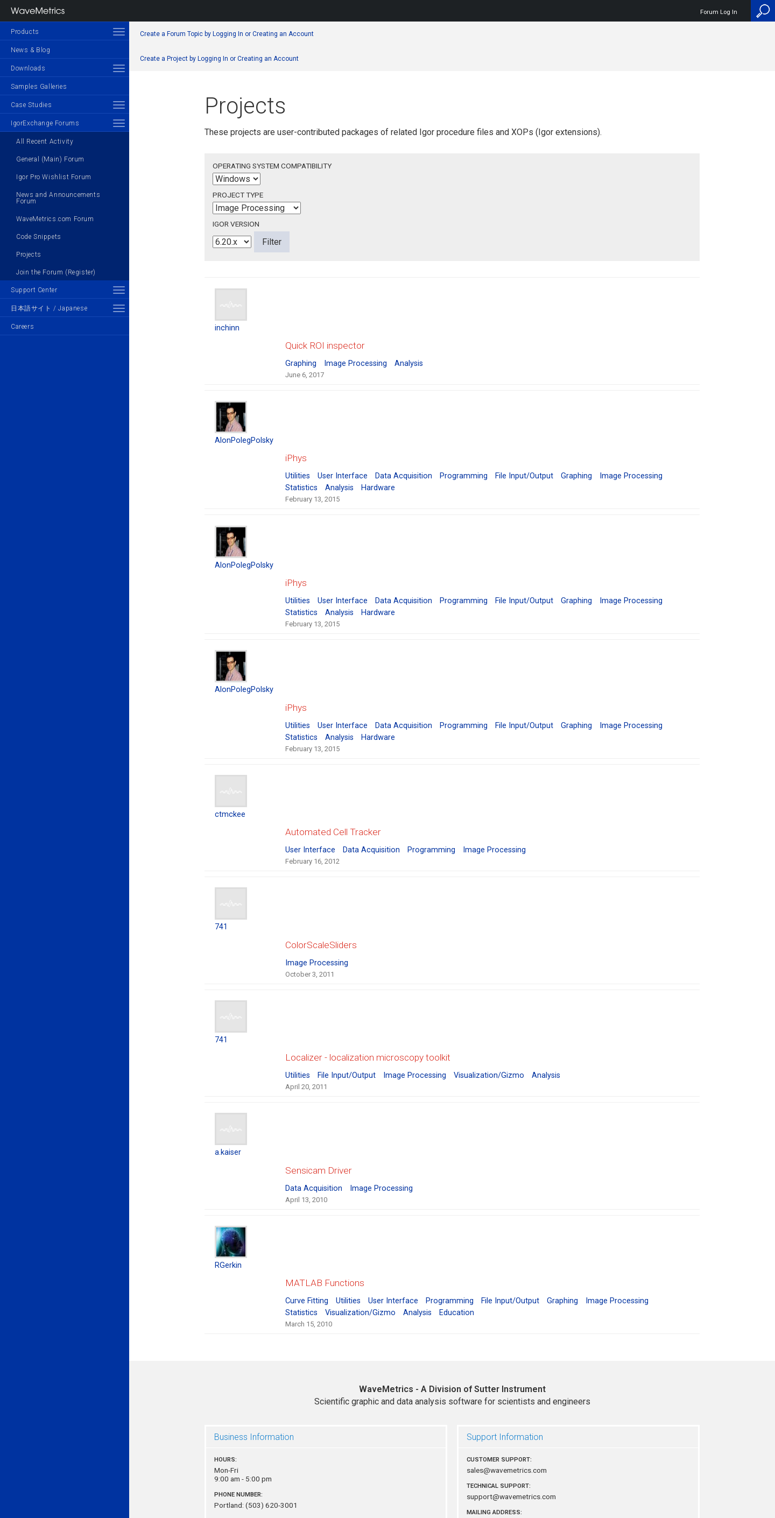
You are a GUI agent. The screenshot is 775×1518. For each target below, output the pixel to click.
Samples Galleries (39, 86)
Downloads (28, 68)
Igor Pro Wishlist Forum (53, 177)
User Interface (343, 456)
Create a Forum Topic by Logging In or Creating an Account (227, 34)
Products (25, 32)
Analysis (408, 353)
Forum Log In (718, 12)
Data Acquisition (403, 456)
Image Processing (355, 353)
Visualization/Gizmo (489, 1005)
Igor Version (236, 224)
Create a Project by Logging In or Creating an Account (219, 58)
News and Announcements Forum (58, 198)
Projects (28, 254)
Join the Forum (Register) (56, 272)
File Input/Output (524, 456)
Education (456, 1222)
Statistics (301, 467)
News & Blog (31, 50)
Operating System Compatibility (272, 165)
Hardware (378, 467)
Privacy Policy (452, 1473)
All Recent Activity (44, 141)
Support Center (34, 290)
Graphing (300, 353)
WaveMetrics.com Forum (55, 219)
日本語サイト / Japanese (49, 308)
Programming (464, 456)
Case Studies (31, 105)
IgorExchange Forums (45, 123)
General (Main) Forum (50, 159)
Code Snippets (38, 237)
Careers (22, 326)
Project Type (238, 194)
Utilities (297, 456)
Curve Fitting (306, 1211)
